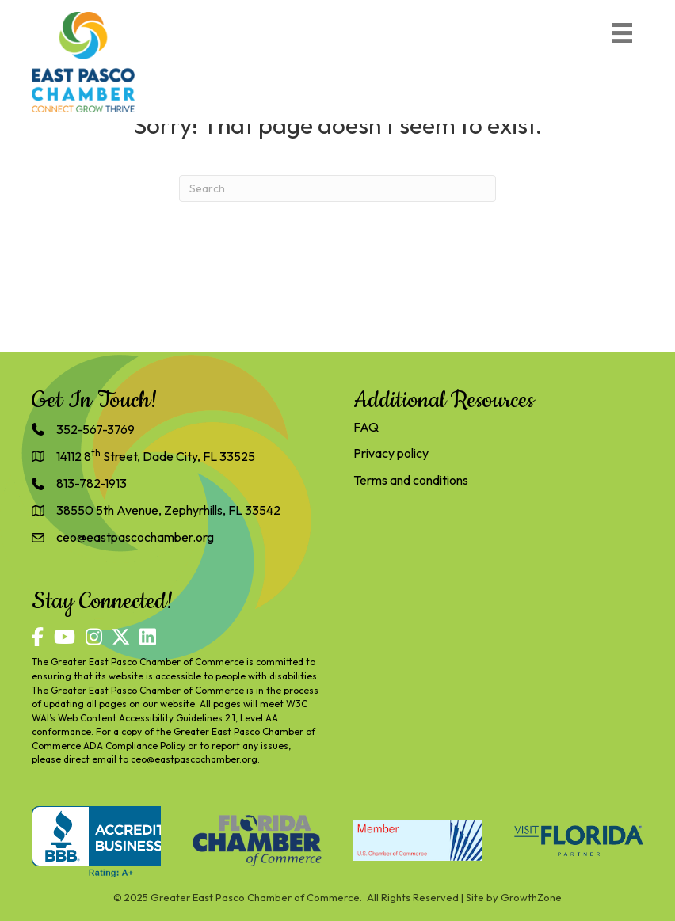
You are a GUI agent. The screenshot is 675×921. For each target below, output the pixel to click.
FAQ (366, 427)
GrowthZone (531, 897)
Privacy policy (391, 453)
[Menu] (622, 33)
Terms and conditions (410, 480)
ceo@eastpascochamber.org (194, 759)
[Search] (337, 188)
